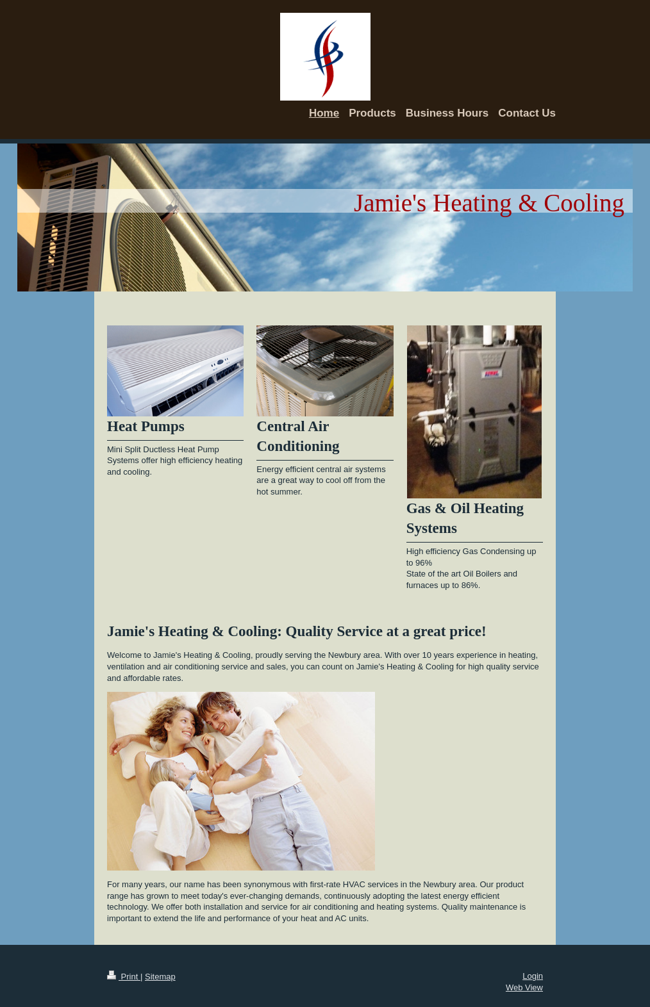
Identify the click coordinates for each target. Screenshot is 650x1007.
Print (123, 976)
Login (532, 976)
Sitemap (160, 976)
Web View (524, 987)
